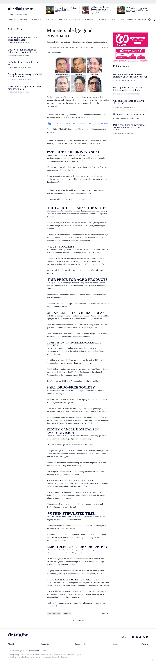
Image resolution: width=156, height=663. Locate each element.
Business (35, 19)
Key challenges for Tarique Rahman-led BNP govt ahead (66, 10)
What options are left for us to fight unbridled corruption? (128, 88)
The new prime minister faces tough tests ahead (23, 38)
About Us (11, 644)
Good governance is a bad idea (128, 114)
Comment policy (80, 644)
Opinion (23, 19)
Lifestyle (61, 19)
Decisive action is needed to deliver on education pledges (22, 50)
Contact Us (45, 644)
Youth (101, 19)
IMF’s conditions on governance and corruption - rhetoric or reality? (129, 127)
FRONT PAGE (89, 47)
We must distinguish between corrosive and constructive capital (130, 75)
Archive (145, 644)
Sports (48, 19)
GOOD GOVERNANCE (54, 613)
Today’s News (140, 19)
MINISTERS (67, 613)
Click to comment (78, 620)
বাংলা (122, 19)
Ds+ (111, 19)
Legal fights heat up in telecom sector (23, 63)
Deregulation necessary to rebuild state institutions (25, 75)
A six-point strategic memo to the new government (24, 87)
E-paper (130, 19)
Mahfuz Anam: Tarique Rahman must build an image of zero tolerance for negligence (101, 10)
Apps (115, 644)
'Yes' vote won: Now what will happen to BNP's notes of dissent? (137, 10)
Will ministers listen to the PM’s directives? (129, 101)
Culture (75, 19)
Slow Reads (89, 19)
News (11, 19)
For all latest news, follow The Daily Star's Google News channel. (78, 123)
